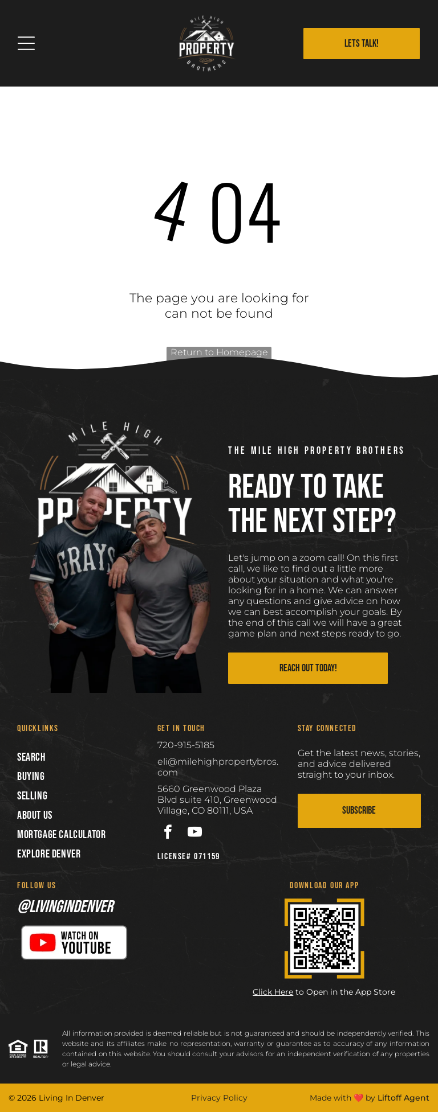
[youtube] (194, 834)
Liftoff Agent (403, 1098)
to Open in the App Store (345, 992)
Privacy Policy (219, 1098)
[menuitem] (78, 757)
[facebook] (168, 834)
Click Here (273, 992)
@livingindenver (65, 907)
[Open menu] (26, 43)
